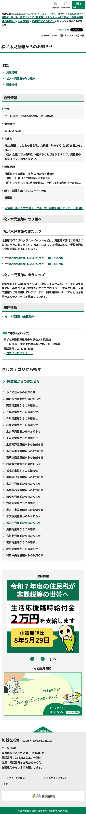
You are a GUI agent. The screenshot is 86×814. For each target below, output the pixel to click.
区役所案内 (48, 796)
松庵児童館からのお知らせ (22, 471)
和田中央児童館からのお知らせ (24, 555)
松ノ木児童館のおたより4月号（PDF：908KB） (36, 258)
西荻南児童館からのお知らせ (23, 497)
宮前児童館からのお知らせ (22, 542)
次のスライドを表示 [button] (43, 659)
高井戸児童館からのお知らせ (23, 484)
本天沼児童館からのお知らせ (23, 516)
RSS (6, 784)
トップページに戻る (14, 778)
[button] (55, 5)
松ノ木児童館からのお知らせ (23, 523)
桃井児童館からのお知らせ (22, 549)
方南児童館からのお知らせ (22, 503)
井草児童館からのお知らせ (22, 412)
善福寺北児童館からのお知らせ (24, 477)
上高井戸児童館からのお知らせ (24, 444)
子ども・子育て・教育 (51, 13)
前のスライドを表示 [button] (32, 659)
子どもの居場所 (73, 13)
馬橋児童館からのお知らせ (22, 529)
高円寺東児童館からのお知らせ (24, 451)
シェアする (63, 29)
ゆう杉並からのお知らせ (20, 392)
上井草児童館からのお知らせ (23, 431)
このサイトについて (56, 778)
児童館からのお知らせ (43, 21)
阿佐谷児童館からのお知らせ (23, 399)
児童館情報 (23, 21)
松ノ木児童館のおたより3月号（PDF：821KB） (36, 264)
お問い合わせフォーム (19, 353)
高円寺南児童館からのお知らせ (24, 457)
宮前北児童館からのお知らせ (23, 536)
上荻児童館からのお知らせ (22, 438)
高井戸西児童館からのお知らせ (24, 490)
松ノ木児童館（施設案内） (20, 316)
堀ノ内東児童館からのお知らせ (24, 510)
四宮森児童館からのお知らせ (23, 464)
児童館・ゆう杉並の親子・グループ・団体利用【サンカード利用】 (44, 208)
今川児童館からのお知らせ (22, 418)
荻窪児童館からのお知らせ (22, 425)
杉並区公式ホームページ (24, 13)
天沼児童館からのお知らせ (22, 405)
